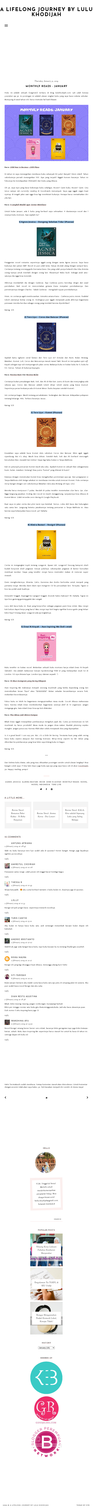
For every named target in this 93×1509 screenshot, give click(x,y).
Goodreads (83, 766)
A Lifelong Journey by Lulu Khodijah (46, 12)
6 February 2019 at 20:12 (21, 978)
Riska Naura (18, 957)
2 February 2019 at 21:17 (21, 960)
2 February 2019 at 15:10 (21, 921)
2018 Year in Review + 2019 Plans (24, 167)
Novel (84, 782)
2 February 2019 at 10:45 (21, 885)
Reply (7, 859)
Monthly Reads (71, 782)
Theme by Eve (83, 1505)
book (42, 782)
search (57, 1219)
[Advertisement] (46, 54)
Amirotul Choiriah (23, 864)
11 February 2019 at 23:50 (22, 1024)
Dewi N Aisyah (53, 782)
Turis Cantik (19, 918)
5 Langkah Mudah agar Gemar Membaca (28, 205)
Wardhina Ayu (20, 1021)
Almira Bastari (30, 782)
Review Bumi (16, 375)
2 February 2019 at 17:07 (21, 942)
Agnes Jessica (13, 782)
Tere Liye (56, 784)
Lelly (15, 900)
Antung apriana (21, 843)
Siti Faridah (18, 975)
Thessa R (16, 882)
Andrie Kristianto (23, 939)
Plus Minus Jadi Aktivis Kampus (24, 715)
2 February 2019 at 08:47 (15, 846)
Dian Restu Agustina (24, 996)
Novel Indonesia (41, 784)
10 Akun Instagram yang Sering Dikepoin (28, 681)
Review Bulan (32, 375)
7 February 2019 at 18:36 (15, 999)
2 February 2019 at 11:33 (15, 903)
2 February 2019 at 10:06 (22, 867)
